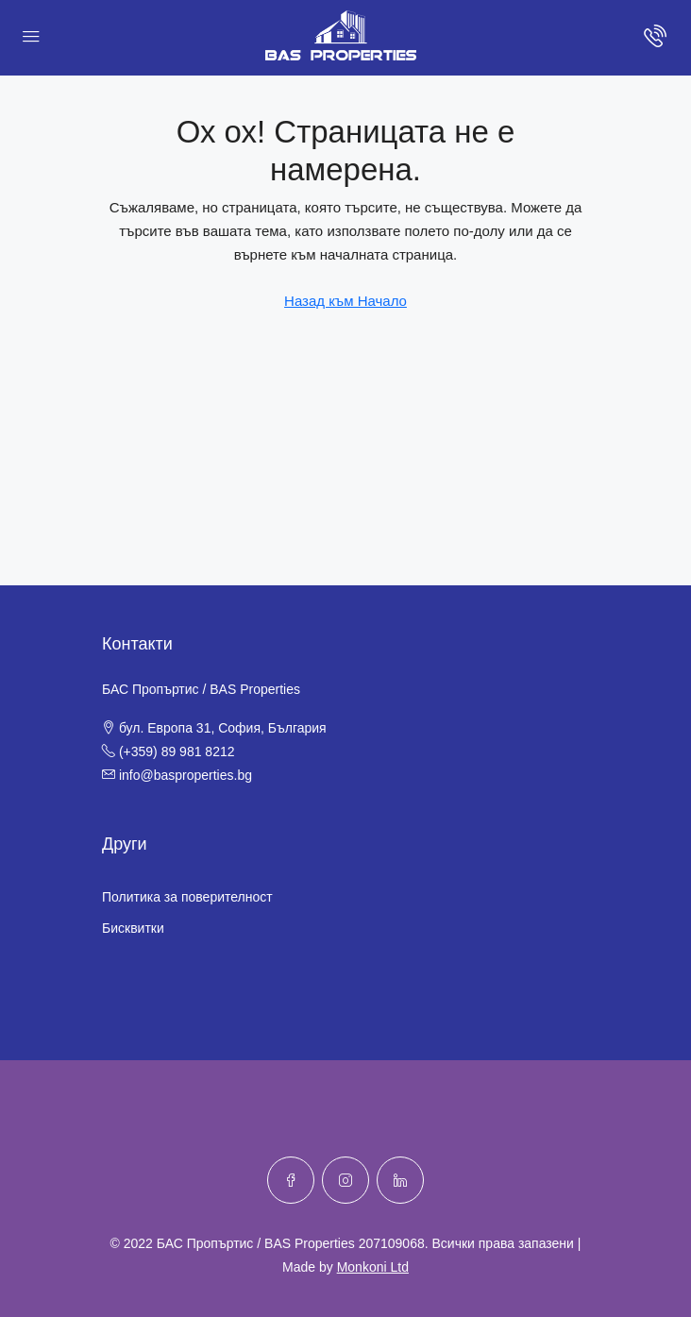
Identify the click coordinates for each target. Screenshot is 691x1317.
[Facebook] (290, 1180)
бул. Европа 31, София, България (223, 727)
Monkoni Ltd (373, 1267)
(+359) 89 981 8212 (177, 751)
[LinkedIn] (400, 1180)
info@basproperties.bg (185, 775)
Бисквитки (133, 928)
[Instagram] (345, 1180)
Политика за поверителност (187, 896)
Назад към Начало (345, 301)
